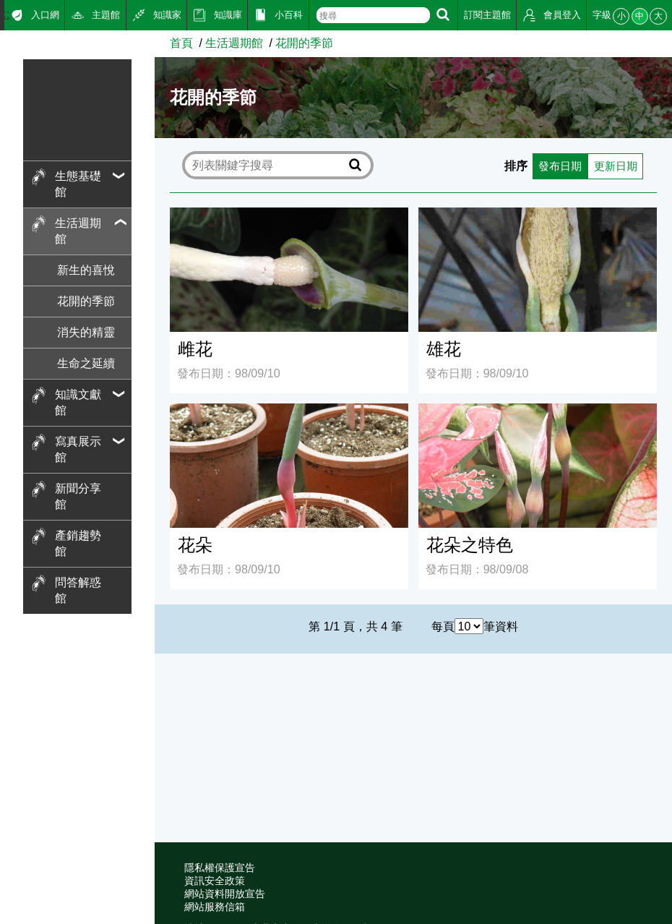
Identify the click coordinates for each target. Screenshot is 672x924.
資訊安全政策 (214, 881)
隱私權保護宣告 (219, 868)
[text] (373, 15)
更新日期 (613, 164)
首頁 (181, 42)
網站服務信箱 (214, 907)
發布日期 (555, 164)
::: (4, 13)
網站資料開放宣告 (224, 894)
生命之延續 (86, 362)
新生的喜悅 (86, 269)
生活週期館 (234, 42)
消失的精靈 (86, 331)
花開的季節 (86, 300)
